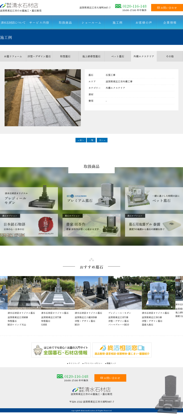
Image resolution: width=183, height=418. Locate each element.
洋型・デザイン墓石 (39, 56)
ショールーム (91, 22)
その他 (170, 56)
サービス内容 (39, 22)
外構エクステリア (143, 56)
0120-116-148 (131, 6)
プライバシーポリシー (93, 363)
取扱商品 (65, 22)
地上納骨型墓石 (91, 56)
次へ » (102, 140)
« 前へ (81, 140)
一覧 (91, 140)
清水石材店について (13, 22)
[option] (91, 301)
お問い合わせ (167, 8)
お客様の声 (143, 22)
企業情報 (170, 22)
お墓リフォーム (13, 56)
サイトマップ (74, 363)
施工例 (118, 22)
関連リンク (111, 363)
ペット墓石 (117, 56)
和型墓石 (65, 56)
